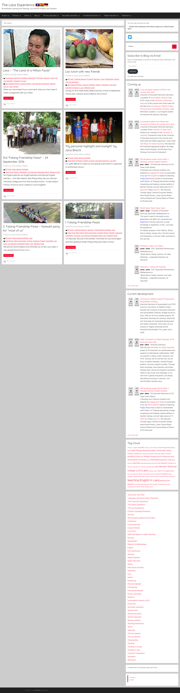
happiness (163, 460)
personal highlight (162, 474)
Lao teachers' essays (165, 463)
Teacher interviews (134, 617)
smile (139, 476)
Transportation (133, 640)
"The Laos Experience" (136, 508)
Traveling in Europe (135, 647)
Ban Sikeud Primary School (15, 84)
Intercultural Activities (20, 169)
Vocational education (92, 15)
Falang (28, 84)
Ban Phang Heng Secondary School (18, 241)
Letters (130, 577)
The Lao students (134, 633)
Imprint (132, 680)
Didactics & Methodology (137, 544)
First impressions (134, 551)
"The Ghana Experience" (136, 505)
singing (16, 87)
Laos (52, 78)
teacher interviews (170, 476)
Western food (89, 88)
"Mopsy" (130, 447)
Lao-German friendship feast (38, 172)
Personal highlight (134, 584)
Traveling (131, 643)
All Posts (40, 78)
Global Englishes (134, 557)
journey (92, 161)
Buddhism (152, 453)
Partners (17, 15)
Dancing (47, 78)
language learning (102, 161)
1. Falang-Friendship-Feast (82, 222)
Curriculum (132, 531)
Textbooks (131, 630)
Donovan (37, 690)
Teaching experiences (136, 623)
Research (126, 15)
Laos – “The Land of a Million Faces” (27, 70)
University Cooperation (136, 653)
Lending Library (152, 471)
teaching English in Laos (75, 88)
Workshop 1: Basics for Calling (151, 246)
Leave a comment (10, 103)
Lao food (113, 85)
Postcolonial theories (135, 590)
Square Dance (145, 476)
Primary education (51, 15)
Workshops (132, 660)
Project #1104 (145, 178)
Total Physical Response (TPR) (143, 484)
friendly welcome (115, 233)
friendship (105, 85)
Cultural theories (134, 528)
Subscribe (133, 71)
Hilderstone (171, 460)
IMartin (25, 74)
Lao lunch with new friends (82, 71)
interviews (130, 463)
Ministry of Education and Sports (147, 474)
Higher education (111, 15)
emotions (91, 85)
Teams (27, 15)
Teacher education (134, 614)
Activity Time (148, 447)
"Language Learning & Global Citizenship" (20, 78)
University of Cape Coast (161, 130)
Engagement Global (157, 173)
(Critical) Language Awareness (139, 511)
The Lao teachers (72, 82)
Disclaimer (133, 677)
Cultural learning (80, 79)
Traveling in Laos (20, 81)
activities (141, 447)
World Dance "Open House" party (152, 208)
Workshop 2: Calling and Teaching (153, 267)
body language (143, 453)
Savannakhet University (159, 98)
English (90, 79)
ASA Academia (153, 176)
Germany (96, 79)
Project (5, 15)
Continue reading (8, 98)
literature (136, 474)
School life (131, 604)
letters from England (164, 471)
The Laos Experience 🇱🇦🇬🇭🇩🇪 (25, 5)
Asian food (9, 172)
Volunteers (132, 657)
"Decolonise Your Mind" (136, 495)
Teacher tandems (134, 620)
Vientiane (155, 484)
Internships (132, 571)
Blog (37, 15)
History (130, 564)
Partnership (109, 79)
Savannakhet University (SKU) (139, 600)
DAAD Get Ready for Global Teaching (141, 534)
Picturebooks (132, 587)
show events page (133, 285)
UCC (158, 190)
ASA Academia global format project (141, 518)
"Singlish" (135, 447)
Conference (132, 521)
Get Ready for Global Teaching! (152, 144)
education (168, 453)
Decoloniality (132, 541)
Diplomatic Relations (160, 453)
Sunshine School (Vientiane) (156, 476)
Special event (133, 610)
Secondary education (71, 15)
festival (148, 460)
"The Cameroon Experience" (138, 501)
